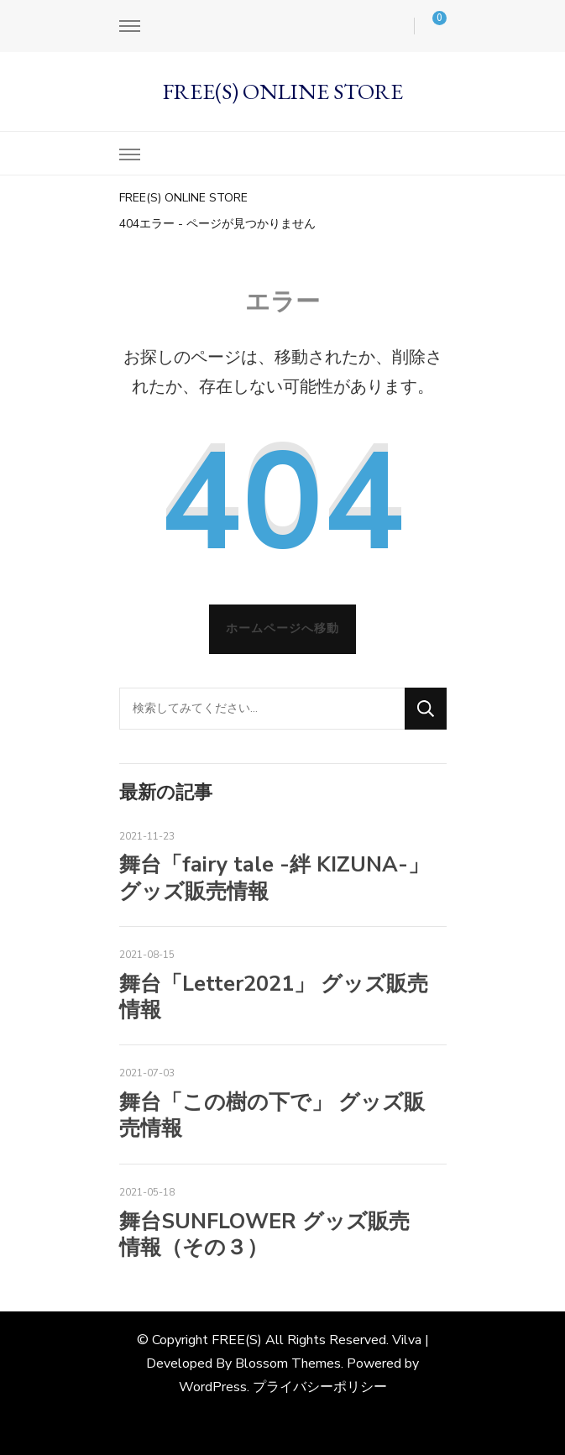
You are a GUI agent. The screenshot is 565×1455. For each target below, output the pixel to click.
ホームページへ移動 (282, 628)
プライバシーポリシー (320, 1387)
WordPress (213, 1387)
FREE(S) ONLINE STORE (283, 91)
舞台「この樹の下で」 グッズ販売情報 (272, 1115)
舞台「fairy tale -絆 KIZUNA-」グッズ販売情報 (274, 877)
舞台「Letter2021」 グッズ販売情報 (273, 997)
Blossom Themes (288, 1363)
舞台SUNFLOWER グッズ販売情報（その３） (264, 1234)
